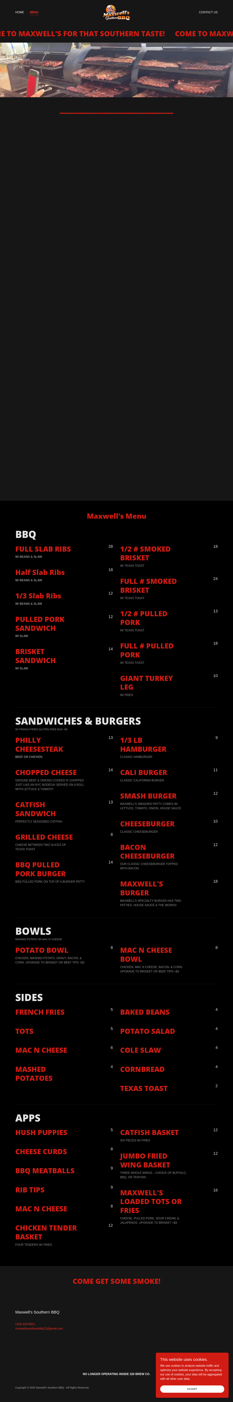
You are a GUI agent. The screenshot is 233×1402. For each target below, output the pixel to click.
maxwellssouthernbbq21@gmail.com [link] (39, 1328)
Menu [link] (34, 12)
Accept (192, 1389)
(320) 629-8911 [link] (25, 1324)
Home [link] (19, 12)
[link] (116, 12)
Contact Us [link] (208, 12)
